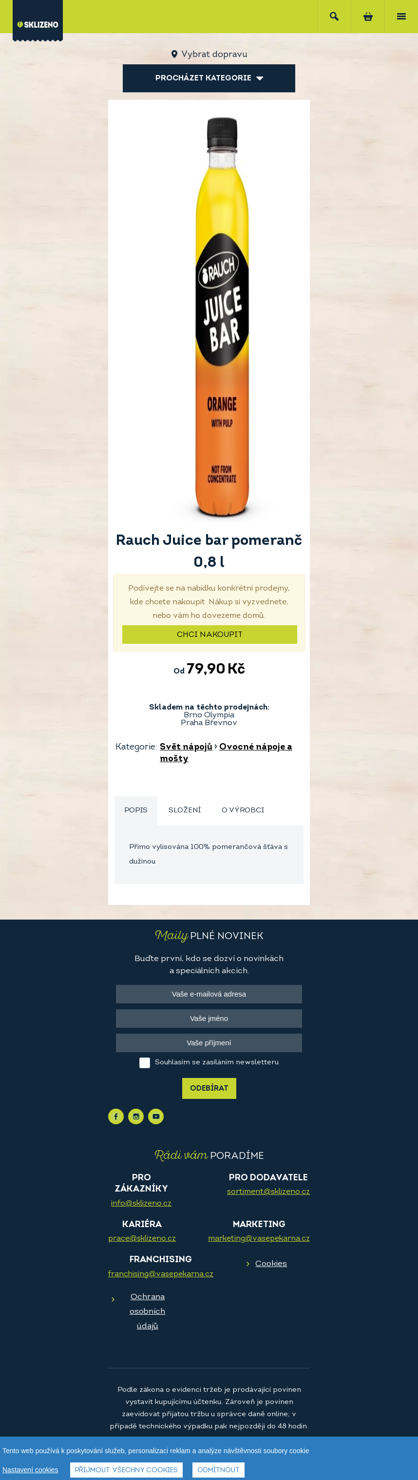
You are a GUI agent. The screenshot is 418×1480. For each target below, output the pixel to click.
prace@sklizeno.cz (142, 1239)
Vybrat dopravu (214, 54)
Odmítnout (218, 1470)
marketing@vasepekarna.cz (259, 1239)
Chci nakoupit (210, 635)
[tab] (135, 811)
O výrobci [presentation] (243, 810)
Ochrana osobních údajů (147, 1311)
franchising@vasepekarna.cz (160, 1274)
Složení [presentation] (185, 810)
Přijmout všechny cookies (126, 1470)
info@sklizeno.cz (141, 1204)
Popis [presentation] (136, 810)
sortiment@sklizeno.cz (268, 1192)
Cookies (271, 1264)
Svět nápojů (186, 747)
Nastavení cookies (30, 1470)
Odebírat (209, 1089)
